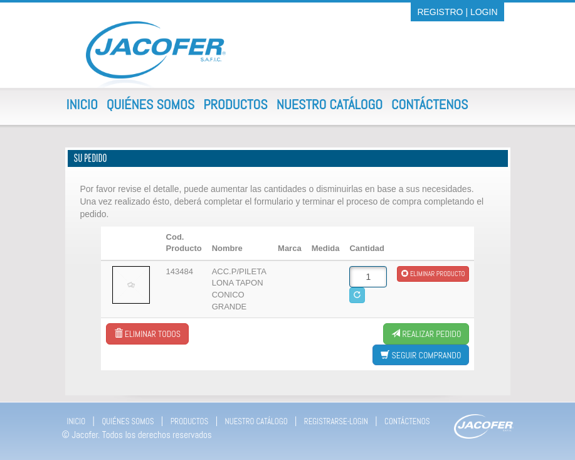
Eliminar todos (147, 334)
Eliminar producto (433, 273)
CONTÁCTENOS (407, 421)
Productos (235, 104)
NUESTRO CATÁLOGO (256, 421)
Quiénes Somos (150, 104)
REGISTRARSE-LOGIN (336, 421)
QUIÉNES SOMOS (128, 421)
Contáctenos (429, 104)
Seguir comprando (421, 355)
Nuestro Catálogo (329, 104)
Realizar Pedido (426, 334)
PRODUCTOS (190, 421)
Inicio (82, 104)
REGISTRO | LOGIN (457, 12)
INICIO (76, 421)
